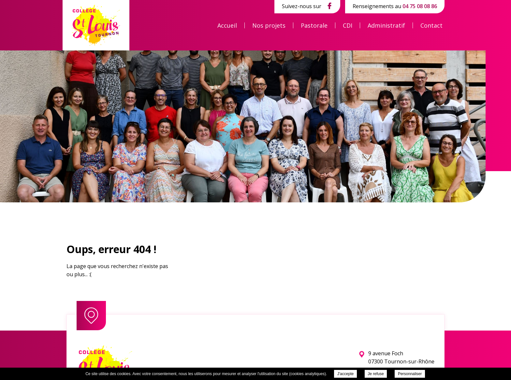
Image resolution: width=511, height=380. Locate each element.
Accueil (227, 25)
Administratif (386, 25)
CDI (347, 25)
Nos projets (268, 25)
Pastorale (314, 25)
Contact (431, 25)
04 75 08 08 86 (419, 6)
